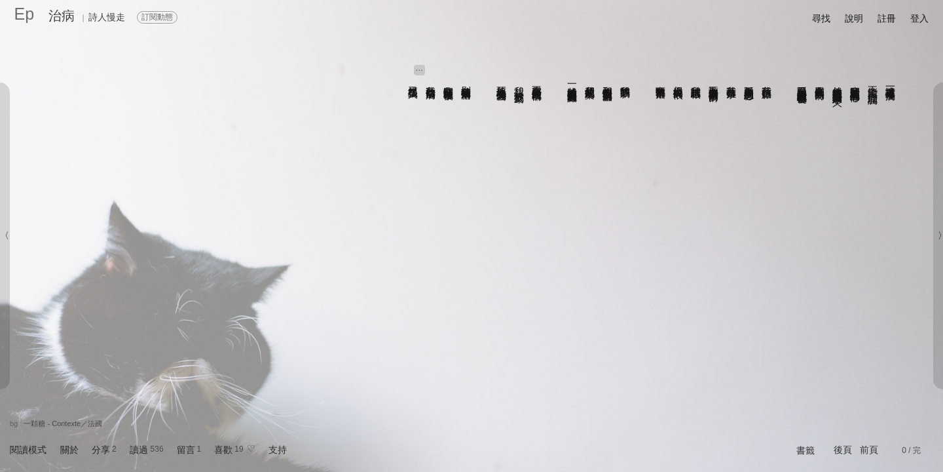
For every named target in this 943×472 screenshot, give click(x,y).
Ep (24, 14)
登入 (919, 18)
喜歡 (223, 449)
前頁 (869, 449)
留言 (186, 449)
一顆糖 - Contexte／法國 (63, 423)
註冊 (887, 18)
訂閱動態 (157, 17)
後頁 (843, 449)
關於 (69, 449)
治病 (61, 16)
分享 (101, 449)
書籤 (805, 450)
